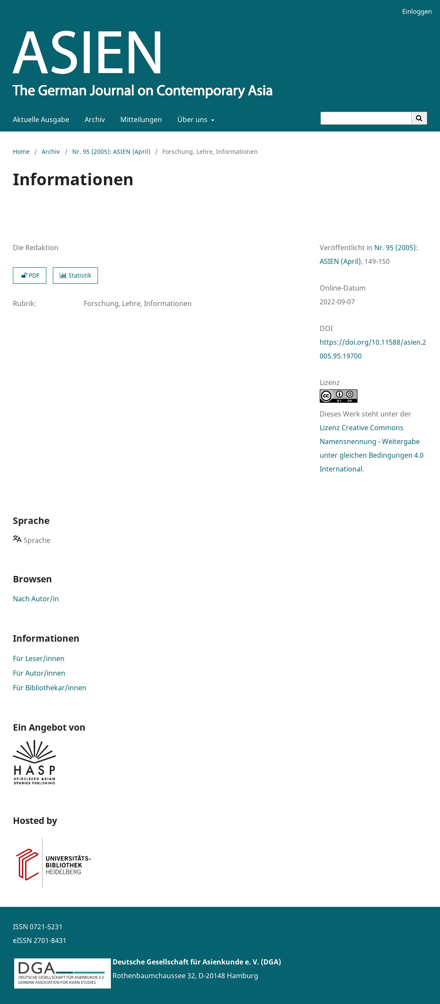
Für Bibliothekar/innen (49, 687)
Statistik (75, 275)
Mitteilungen (139, 119)
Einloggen (414, 11)
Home (21, 151)
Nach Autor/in (36, 598)
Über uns (191, 119)
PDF (30, 275)
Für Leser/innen (38, 658)
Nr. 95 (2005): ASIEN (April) (111, 151)
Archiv (93, 119)
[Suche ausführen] (419, 118)
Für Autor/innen (39, 673)
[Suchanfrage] (366, 118)
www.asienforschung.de (152, 989)
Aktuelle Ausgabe (39, 119)
